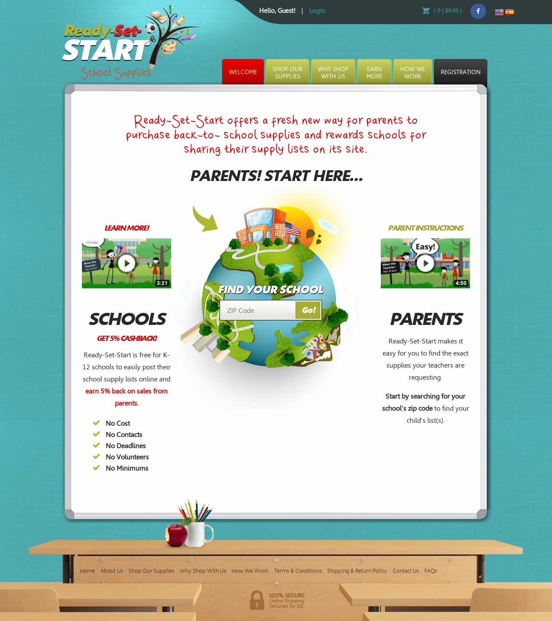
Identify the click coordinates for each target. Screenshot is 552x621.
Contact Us (406, 570)
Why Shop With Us (203, 570)
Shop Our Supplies (151, 570)
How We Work (250, 570)
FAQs (430, 570)
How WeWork (412, 73)
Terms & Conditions (298, 570)
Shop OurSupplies (287, 73)
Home (87, 570)
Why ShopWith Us (333, 73)
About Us (111, 570)
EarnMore (375, 73)
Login (317, 11)
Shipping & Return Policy (357, 570)
